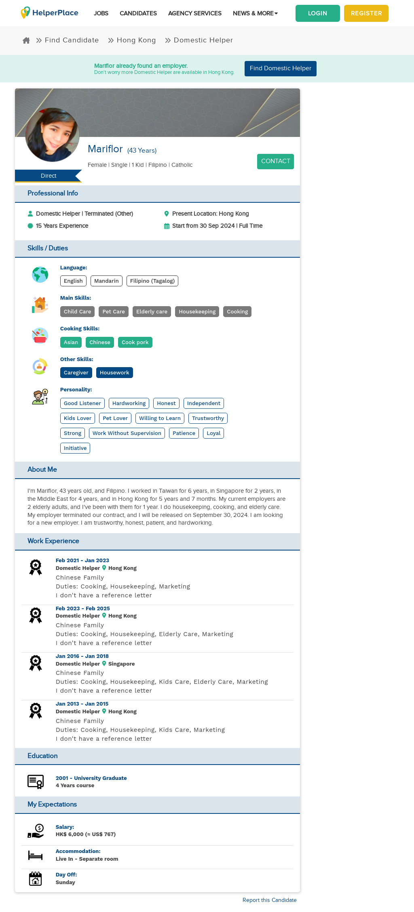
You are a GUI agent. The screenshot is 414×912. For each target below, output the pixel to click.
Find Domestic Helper (280, 68)
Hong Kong (133, 40)
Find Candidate (68, 40)
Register (366, 13)
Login (317, 13)
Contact (275, 161)
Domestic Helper (199, 40)
